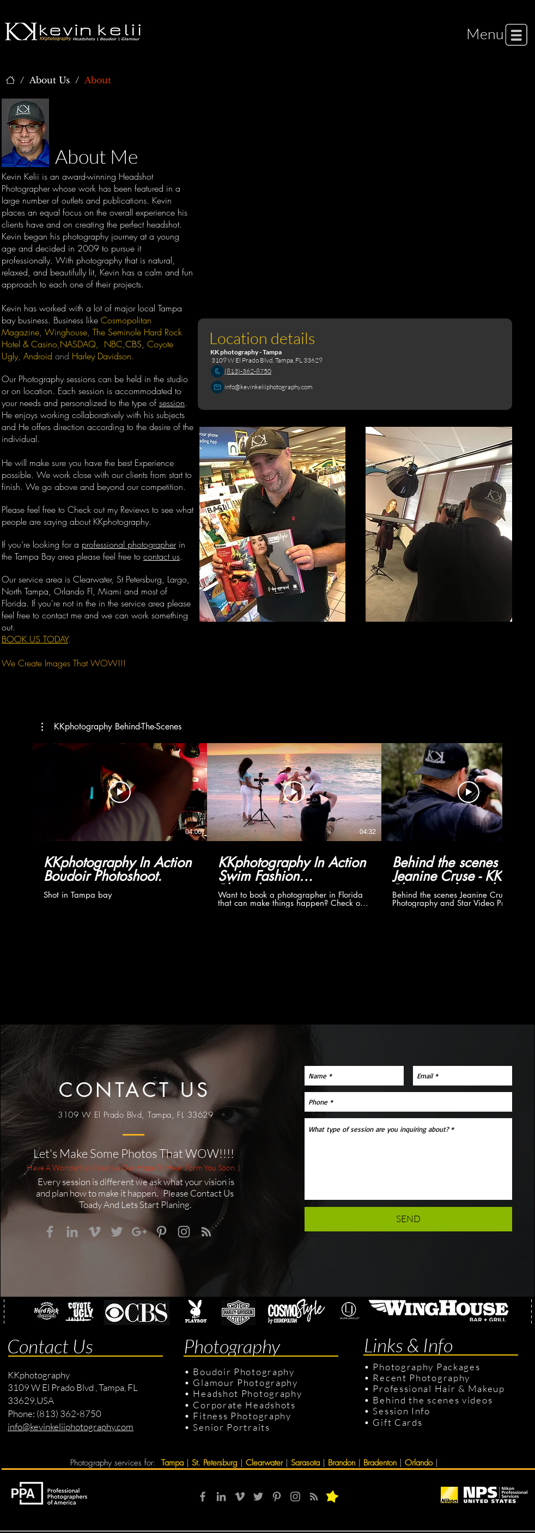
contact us (161, 556)
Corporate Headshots (244, 1405)
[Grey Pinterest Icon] (161, 1232)
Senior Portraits (231, 1427)
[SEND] (408, 1219)
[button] (485, 33)
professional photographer (129, 544)
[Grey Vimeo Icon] (94, 1232)
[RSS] (313, 1496)
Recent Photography (421, 1377)
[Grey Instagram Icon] (184, 1232)
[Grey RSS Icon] (206, 1232)
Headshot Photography (247, 1393)
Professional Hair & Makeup (438, 1388)
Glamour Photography (245, 1382)
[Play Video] (120, 792)
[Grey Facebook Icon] (50, 1232)
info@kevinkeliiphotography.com (268, 387)
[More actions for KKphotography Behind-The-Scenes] (111, 727)
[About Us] (49, 80)
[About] (98, 80)
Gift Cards (397, 1422)
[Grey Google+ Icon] (139, 1232)
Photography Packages (426, 1366)
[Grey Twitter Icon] (117, 1232)
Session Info (401, 1411)
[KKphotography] (10, 80)
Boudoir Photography (245, 1371)
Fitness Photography (241, 1415)
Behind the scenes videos (433, 1400)
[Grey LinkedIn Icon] (72, 1232)
